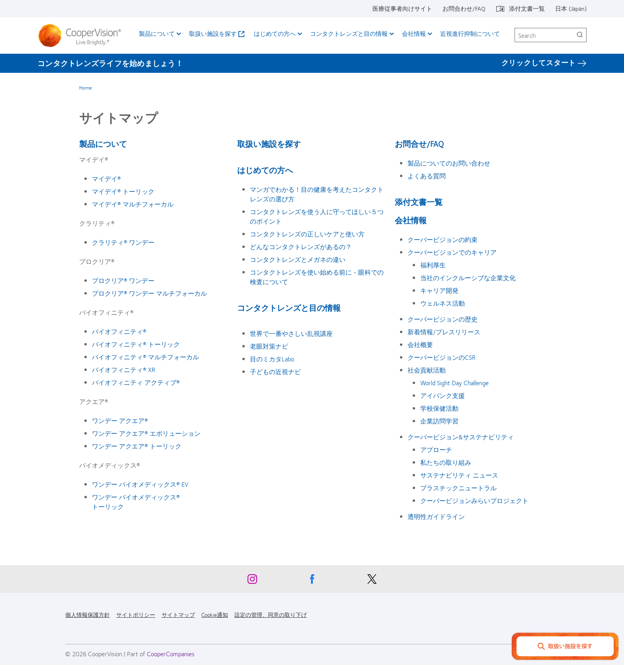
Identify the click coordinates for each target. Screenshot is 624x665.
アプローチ (436, 449)
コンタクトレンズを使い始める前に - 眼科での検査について (317, 277)
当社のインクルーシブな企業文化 (468, 278)
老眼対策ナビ (269, 346)
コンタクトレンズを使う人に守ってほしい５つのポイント (317, 216)
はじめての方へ (265, 170)
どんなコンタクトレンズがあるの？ (301, 247)
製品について (103, 143)
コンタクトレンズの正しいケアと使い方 (307, 234)
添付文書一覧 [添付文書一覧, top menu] (527, 8)
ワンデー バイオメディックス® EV (140, 484)
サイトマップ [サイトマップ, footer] (178, 614)
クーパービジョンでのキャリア (452, 252)
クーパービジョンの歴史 (443, 319)
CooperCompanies (171, 654)
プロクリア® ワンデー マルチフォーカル (149, 293)
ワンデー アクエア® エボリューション (146, 433)
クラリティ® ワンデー (123, 242)
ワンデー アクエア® (120, 420)
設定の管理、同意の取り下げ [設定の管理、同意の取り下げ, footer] (270, 614)
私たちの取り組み (445, 462)
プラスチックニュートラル (458, 488)
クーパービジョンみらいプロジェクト (474, 500)
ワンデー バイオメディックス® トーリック (136, 501)
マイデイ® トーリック (123, 191)
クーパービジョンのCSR (442, 357)
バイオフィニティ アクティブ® (136, 382)
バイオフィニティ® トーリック (136, 344)
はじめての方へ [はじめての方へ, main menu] (275, 33)
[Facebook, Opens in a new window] (312, 581)
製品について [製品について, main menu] (157, 33)
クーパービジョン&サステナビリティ (461, 437)
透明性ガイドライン (436, 516)
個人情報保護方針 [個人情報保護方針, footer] (87, 614)
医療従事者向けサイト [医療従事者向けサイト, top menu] (402, 8)
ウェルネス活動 (442, 303)
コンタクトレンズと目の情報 (289, 307)
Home (85, 88)
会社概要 (420, 344)
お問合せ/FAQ (419, 143)
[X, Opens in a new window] (372, 581)
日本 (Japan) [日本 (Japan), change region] (571, 8)
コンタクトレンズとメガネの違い (297, 259)
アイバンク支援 (442, 395)
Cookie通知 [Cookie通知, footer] (214, 614)
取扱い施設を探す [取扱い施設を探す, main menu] (213, 33)
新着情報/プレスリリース (444, 332)
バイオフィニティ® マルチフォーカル (145, 357)
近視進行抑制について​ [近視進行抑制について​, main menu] (470, 33)
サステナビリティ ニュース (459, 475)
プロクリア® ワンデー (123, 280)
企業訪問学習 (439, 421)
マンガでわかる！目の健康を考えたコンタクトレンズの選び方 (317, 194)
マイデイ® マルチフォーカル (133, 204)
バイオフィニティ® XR (123, 369)
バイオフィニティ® (119, 331)
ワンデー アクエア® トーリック (136, 446)
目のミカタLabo (272, 359)
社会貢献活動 (427, 370)
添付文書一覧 (419, 201)
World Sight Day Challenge (454, 383)
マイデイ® (106, 178)
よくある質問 (427, 176)
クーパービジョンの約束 (443, 239)
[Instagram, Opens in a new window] (252, 581)
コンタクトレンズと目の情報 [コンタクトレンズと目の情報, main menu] (349, 33)
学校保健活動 (439, 408)
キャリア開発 (439, 290)
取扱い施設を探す (269, 143)
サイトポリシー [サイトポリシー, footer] (135, 614)
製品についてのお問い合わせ (449, 163)
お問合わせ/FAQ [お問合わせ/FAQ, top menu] (464, 8)
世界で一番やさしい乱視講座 (291, 333)
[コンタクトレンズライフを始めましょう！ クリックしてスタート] (312, 63)
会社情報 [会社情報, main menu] (414, 33)
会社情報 (411, 220)
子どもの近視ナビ (275, 371)
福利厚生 (433, 265)
